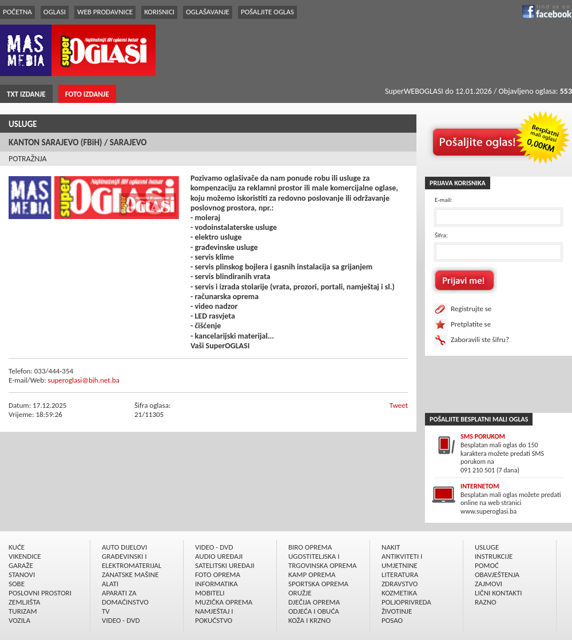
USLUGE (23, 124)
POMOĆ (487, 565)
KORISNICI (159, 11)
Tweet (399, 405)
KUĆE (17, 547)
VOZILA (19, 620)
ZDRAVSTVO (400, 583)
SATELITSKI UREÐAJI (225, 565)
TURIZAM (23, 611)
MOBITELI (210, 593)
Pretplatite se (471, 324)
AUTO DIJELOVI (124, 547)
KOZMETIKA (399, 593)
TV (106, 611)
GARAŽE (21, 565)
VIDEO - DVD (121, 620)
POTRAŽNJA (28, 159)
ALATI (110, 583)
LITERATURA (400, 574)
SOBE (17, 583)
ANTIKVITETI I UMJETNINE (402, 561)
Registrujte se (471, 308)
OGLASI (54, 11)
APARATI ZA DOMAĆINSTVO (125, 597)
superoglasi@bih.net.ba (84, 380)
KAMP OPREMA (311, 574)
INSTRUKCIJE (494, 556)
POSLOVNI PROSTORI (40, 593)
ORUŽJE (300, 593)
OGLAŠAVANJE (207, 11)
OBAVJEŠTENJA (497, 574)
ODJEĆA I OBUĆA (313, 611)
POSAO (392, 620)
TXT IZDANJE (26, 94)
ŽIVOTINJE (397, 611)
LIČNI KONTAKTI (498, 593)
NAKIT (391, 547)
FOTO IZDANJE (87, 94)
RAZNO (485, 602)
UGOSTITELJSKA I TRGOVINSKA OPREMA (322, 561)
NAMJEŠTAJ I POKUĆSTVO (214, 616)
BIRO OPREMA (310, 547)
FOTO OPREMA (217, 574)
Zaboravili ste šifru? (480, 339)
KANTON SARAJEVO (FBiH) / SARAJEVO (78, 142)
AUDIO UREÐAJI (219, 556)
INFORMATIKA (216, 583)
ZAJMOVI (488, 583)
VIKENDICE (25, 556)
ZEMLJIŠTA (24, 602)
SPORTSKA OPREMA (318, 583)
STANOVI (22, 574)
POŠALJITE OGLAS (267, 11)
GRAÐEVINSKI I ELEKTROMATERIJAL (131, 561)
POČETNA (17, 11)
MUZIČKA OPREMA (223, 602)
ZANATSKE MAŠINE (130, 574)
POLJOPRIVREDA (406, 602)
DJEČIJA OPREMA (314, 602)
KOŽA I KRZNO (309, 620)
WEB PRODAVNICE (105, 11)
